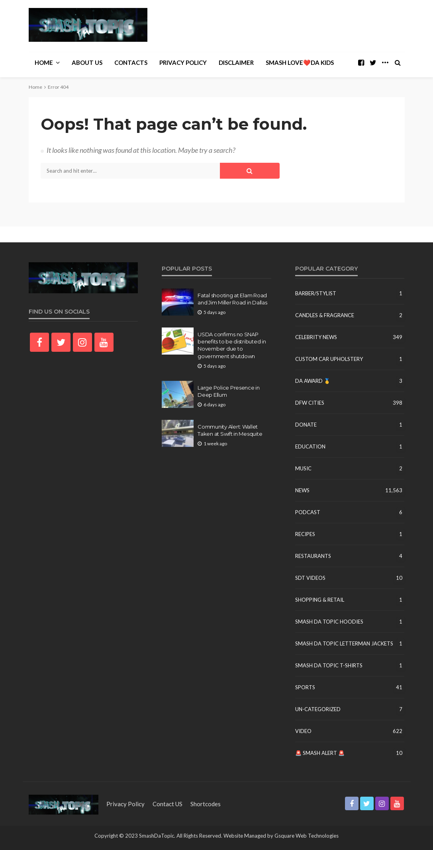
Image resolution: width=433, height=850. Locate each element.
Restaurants (313, 556)
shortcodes (205, 803)
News (302, 490)
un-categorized (318, 709)
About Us (87, 62)
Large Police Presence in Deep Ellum (229, 391)
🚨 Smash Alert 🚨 (320, 753)
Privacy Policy (183, 62)
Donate (306, 424)
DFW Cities (309, 403)
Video (303, 731)
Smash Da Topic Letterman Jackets (344, 643)
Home (44, 62)
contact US (167, 803)
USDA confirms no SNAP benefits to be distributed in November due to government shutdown (232, 345)
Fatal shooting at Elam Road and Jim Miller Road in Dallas (232, 299)
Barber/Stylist (315, 293)
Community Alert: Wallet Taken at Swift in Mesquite (230, 430)
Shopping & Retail (319, 600)
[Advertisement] (311, 25)
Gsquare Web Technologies (306, 835)
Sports (305, 687)
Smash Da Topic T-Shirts (328, 665)
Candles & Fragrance (324, 315)
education (310, 446)
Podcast (307, 512)
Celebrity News (316, 337)
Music (303, 468)
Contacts (130, 62)
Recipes (305, 534)
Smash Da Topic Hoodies (329, 621)
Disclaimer (236, 62)
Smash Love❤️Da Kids (300, 62)
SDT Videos (310, 578)
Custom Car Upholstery (329, 359)
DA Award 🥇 (312, 381)
